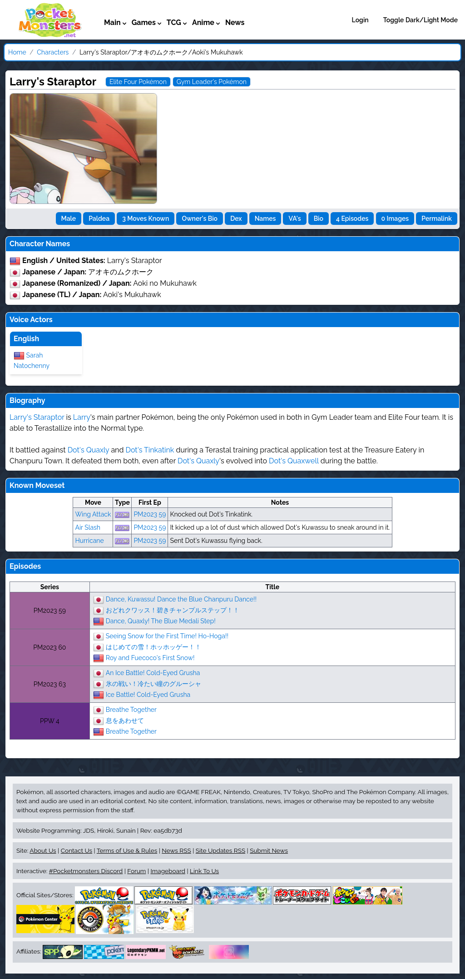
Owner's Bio (200, 218)
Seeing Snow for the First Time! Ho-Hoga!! (167, 635)
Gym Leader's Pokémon (212, 81)
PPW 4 (49, 721)
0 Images (395, 218)
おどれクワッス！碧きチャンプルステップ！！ (172, 609)
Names (265, 218)
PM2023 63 (50, 684)
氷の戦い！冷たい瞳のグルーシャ (153, 683)
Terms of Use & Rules (127, 850)
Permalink (436, 218)
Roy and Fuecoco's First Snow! (150, 657)
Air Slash (87, 527)
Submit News (269, 850)
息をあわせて (125, 720)
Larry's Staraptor (37, 417)
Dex (236, 218)
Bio (318, 218)
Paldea (99, 218)
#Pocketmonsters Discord (86, 871)
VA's (294, 218)
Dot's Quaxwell (294, 461)
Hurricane (89, 540)
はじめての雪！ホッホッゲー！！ (153, 646)
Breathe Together (131, 709)
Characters (53, 52)
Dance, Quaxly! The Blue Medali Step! (161, 620)
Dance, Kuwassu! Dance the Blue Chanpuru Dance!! (181, 598)
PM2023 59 (150, 514)
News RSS (176, 850)
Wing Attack (93, 514)
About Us (43, 850)
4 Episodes (352, 218)
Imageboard (167, 871)
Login (360, 20)
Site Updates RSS (220, 850)
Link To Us (204, 871)
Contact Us (76, 850)
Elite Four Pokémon (138, 81)
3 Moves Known (145, 218)
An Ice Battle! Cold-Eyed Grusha (153, 672)
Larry (81, 417)
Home (17, 52)
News (235, 22)
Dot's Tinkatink (149, 450)
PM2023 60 (49, 647)
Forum (136, 871)
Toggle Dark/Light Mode (420, 20)
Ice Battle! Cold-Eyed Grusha (148, 694)
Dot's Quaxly (88, 450)
